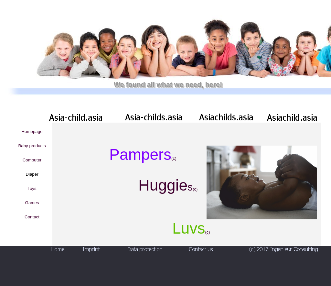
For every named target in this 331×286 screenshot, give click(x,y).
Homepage (31, 131)
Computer (32, 160)
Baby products (32, 145)
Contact (32, 216)
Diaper (32, 174)
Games (32, 202)
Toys (31, 188)
